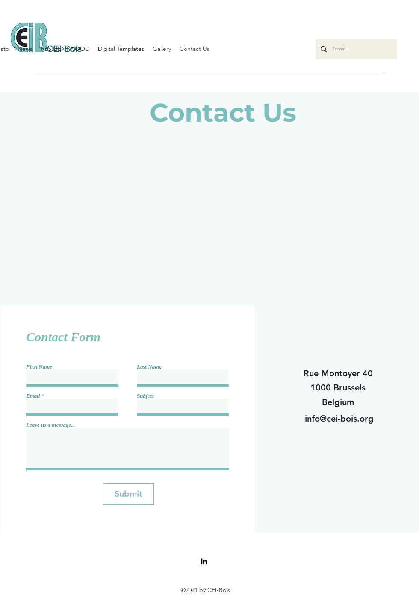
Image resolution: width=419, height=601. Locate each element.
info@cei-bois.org (339, 418)
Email (33, 396)
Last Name (149, 366)
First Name (39, 366)
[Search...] (355, 49)
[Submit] (128, 494)
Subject (145, 396)
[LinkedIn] (204, 561)
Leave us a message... (50, 425)
